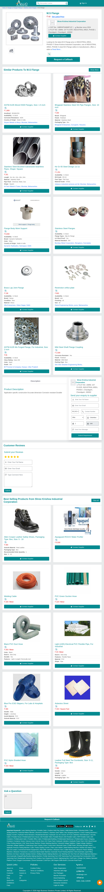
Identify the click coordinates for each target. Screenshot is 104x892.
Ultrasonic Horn (58, 849)
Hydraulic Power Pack (77, 841)
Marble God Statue (86, 847)
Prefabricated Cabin (20, 838)
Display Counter (12, 834)
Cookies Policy (35, 868)
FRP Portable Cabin (83, 836)
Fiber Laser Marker (57, 847)
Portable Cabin (42, 830)
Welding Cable (10, 596)
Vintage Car (81, 858)
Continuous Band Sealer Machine (39, 851)
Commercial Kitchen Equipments (28, 849)
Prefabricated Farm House (31, 836)
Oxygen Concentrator (24, 860)
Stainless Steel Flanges (30, 7)
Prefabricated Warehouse (66, 838)
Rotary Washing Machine (49, 843)
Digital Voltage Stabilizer (84, 843)
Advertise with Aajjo (60, 870)
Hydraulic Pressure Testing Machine (18, 847)
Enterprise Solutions (60, 882)
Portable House (17, 836)
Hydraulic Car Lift (54, 834)
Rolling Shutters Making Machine (47, 853)
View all (96, 500)
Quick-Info (10, 880)
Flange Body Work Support (15, 228)
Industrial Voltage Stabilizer (66, 843)
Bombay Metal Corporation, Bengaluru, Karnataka (73, 243)
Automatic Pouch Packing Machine (62, 851)
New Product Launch (61, 880)
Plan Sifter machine (46, 849)
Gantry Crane (42, 845)
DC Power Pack (50, 841)
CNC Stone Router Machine (31, 843)
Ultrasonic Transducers (20, 851)
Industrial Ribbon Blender (26, 832)
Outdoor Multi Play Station (56, 830)
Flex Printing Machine (14, 843)
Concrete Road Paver (75, 860)
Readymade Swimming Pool (27, 858)
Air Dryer (16, 853)
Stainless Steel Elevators (81, 834)
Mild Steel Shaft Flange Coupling (69, 347)
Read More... (57, 49)
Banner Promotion (60, 875)
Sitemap (9, 870)
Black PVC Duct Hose (13, 644)
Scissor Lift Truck (67, 834)
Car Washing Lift (64, 853)
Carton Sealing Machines (88, 832)
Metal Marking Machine (71, 847)
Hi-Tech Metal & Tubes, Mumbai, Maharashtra (20, 186)
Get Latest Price (58, 16)
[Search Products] (37, 2)
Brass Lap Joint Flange (14, 287)
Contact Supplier (60, 35)
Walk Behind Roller (72, 830)
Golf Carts (73, 858)
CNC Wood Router (91, 841)
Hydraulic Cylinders (62, 841)
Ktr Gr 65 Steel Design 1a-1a (67, 166)
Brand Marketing (59, 877)
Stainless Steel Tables (56, 832)
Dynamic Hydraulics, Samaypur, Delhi (17, 245)
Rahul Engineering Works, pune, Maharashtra (71, 305)
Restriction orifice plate (64, 287)
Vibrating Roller (83, 830)
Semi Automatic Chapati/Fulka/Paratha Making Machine (24, 855)
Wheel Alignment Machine (88, 853)
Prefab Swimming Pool (50, 855)
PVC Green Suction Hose (66, 596)
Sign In (83, 3)
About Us (10, 868)
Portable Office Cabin (34, 838)
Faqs (8, 885)
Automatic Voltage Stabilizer (15, 845)
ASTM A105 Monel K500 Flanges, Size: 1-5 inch (24, 104)
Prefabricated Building (49, 838)
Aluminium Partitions (41, 832)
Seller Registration (60, 868)
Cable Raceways (69, 849)
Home (4, 7)
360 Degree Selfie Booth (59, 860)
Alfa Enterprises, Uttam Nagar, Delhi (17, 305)
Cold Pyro (47, 860)
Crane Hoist (52, 845)
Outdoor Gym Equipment (45, 858)
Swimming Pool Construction (82, 855)
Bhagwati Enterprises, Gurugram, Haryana (70, 124)
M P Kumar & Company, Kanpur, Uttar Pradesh (21, 366)
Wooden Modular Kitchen (28, 853)
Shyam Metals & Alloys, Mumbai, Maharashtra (20, 122)
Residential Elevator (42, 834)
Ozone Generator (37, 860)
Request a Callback (63, 59)
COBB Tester (72, 845)
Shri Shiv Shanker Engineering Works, (68, 364)
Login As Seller (59, 885)
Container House (19, 841)
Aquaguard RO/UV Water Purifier (69, 536)
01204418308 (81, 867)
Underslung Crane (31, 845)
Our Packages (58, 872)
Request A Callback (52, 819)
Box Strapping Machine (72, 832)
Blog (8, 877)
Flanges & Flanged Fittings (15, 7)
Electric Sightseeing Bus (61, 858)
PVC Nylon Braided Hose (15, 760)
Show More (94, 69)
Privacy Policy (35, 872)
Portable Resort (58, 836)
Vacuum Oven (30, 841)
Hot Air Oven (40, 841)
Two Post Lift (75, 853)
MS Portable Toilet (46, 836)
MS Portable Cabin (70, 836)
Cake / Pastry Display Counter (40, 847)
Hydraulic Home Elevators (26, 834)
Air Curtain (13, 849)
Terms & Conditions (37, 870)
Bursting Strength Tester (84, 845)
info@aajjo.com (81, 874)
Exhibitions (10, 882)
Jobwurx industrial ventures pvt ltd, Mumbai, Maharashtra (75, 184)
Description (35, 381)
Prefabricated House (81, 838)
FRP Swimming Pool (65, 855)
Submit (7, 490)
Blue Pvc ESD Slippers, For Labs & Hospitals (23, 703)
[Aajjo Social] (84, 826)
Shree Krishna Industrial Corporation (71, 21)
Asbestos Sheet (61, 703)
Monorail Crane (61, 845)
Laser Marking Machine (28, 830)
